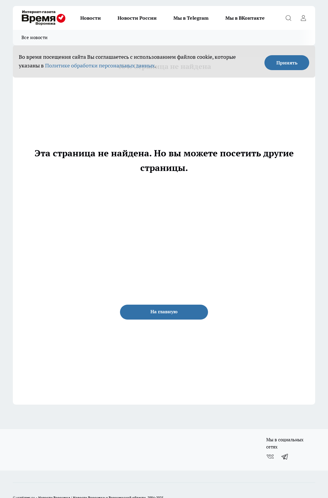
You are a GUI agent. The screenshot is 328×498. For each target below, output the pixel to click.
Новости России (137, 18)
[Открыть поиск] (288, 18)
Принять (287, 63)
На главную (164, 311)
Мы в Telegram (191, 18)
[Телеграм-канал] (285, 456)
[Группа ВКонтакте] (270, 456)
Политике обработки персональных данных (100, 65)
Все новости (34, 37)
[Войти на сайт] (303, 18)
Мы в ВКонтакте (245, 18)
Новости (90, 18)
